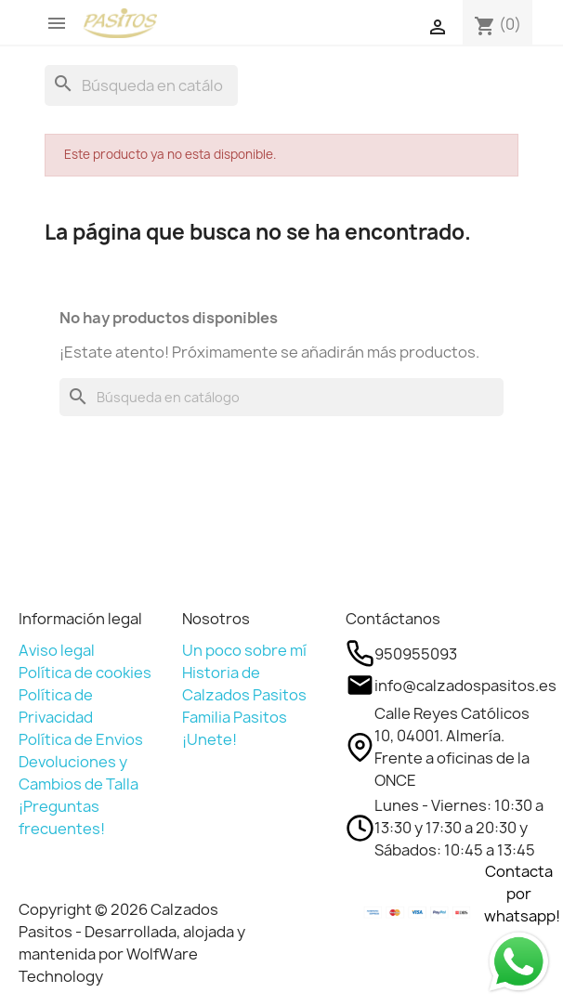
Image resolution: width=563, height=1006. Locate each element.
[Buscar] (141, 85)
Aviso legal (57, 650)
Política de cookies (85, 672)
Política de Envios (81, 739)
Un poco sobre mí (244, 650)
